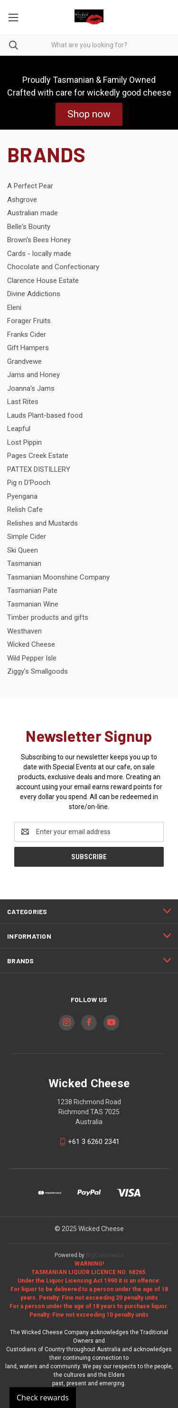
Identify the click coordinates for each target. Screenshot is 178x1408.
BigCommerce (105, 1255)
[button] (89, 114)
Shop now (89, 114)
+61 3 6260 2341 (94, 1141)
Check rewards (43, 1397)
